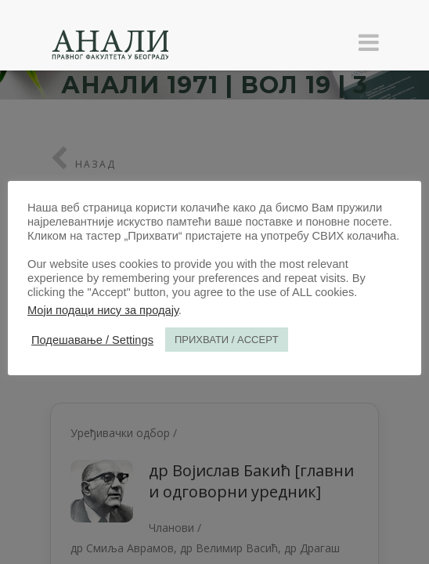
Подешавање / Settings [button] (92, 340)
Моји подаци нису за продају (102, 310)
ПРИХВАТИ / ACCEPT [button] (227, 339)
